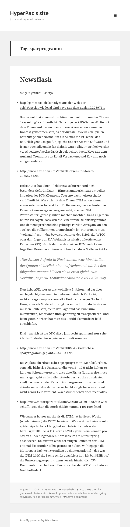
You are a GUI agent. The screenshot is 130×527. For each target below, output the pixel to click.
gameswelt (26, 493)
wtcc (58, 496)
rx (34, 496)
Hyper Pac (50, 489)
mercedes (68, 493)
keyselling (55, 493)
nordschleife (82, 493)
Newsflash (36, 79)
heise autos (41, 493)
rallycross (25, 496)
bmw (87, 489)
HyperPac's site (29, 13)
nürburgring (98, 493)
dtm (94, 489)
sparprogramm (45, 496)
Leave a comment (76, 496)
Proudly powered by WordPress (39, 520)
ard (81, 489)
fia (99, 489)
